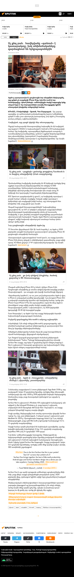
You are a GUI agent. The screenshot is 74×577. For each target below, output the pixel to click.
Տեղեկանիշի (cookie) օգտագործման (59, 552)
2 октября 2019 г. (50, 468)
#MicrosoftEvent (52, 462)
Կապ (33, 550)
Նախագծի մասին (7, 550)
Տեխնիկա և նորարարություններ (52, 507)
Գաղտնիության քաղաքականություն (35, 552)
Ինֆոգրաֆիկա (40, 533)
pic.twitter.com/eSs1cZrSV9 (37, 464)
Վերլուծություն (28, 533)
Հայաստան (10, 533)
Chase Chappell (19, 89)
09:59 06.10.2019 (13, 53)
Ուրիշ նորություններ (31, 29)
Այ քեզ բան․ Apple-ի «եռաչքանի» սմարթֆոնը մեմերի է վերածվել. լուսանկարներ (33, 379)
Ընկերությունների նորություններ (11, 552)
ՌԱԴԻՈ (60, 533)
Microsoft (31, 507)
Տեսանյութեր (51, 533)
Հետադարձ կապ (6, 555)
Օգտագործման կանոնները (22, 550)
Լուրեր (4, 29)
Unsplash (11, 89)
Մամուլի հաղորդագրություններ (46, 550)
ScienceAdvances (24, 141)
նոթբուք (38, 507)
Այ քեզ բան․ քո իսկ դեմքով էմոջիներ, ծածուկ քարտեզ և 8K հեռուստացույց (33, 276)
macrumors (22, 245)
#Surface (19, 452)
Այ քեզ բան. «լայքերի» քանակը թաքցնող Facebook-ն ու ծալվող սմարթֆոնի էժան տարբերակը (36, 172)
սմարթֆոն (24, 507)
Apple (17, 507)
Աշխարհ (11, 507)
